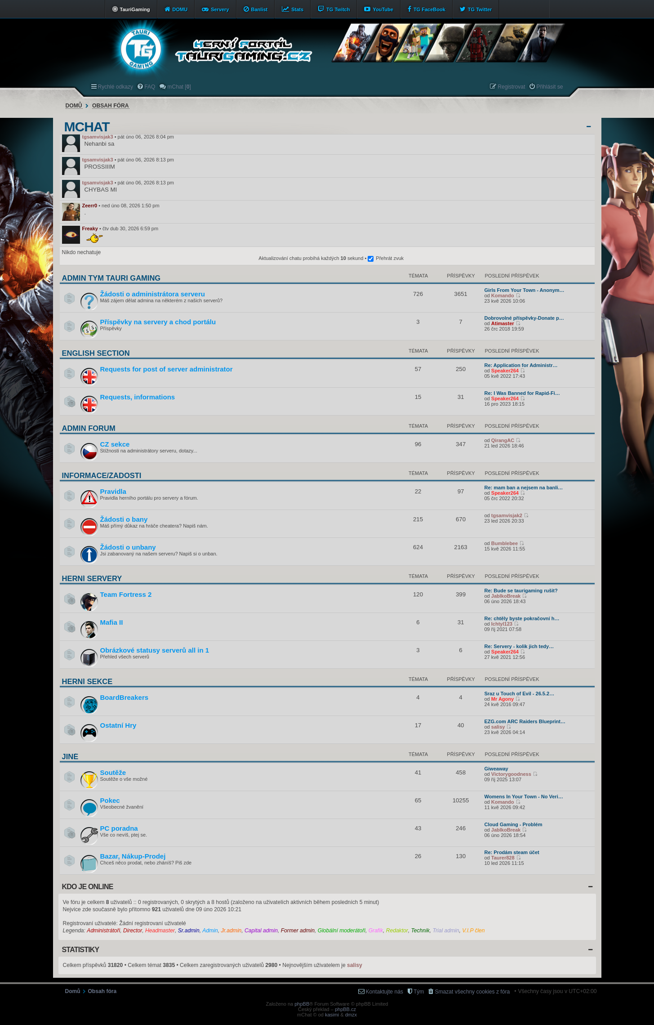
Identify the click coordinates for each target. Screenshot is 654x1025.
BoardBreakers (124, 697)
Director (132, 930)
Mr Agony (502, 699)
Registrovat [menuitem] (511, 87)
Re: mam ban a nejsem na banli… (524, 487)
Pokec (110, 800)
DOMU (180, 9)
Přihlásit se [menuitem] (549, 87)
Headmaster (160, 930)
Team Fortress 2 (126, 594)
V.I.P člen (473, 930)
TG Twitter (480, 9)
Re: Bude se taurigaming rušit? (521, 590)
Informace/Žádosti (102, 475)
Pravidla (113, 491)
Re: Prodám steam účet (512, 852)
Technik (420, 930)
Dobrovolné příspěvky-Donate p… (524, 318)
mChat (87, 127)
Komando (502, 295)
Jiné (70, 756)
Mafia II (111, 622)
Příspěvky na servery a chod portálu (158, 322)
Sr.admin (189, 930)
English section (96, 353)
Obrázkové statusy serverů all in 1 (154, 650)
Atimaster (502, 323)
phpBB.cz (345, 1009)
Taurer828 (503, 857)
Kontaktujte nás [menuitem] (384, 992)
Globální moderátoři (341, 930)
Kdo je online (87, 887)
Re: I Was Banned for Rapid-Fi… (522, 393)
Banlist (259, 9)
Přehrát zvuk (390, 258)
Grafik (376, 930)
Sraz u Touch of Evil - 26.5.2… (520, 693)
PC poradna (119, 828)
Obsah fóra (110, 106)
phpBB (301, 1004)
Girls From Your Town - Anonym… (525, 290)
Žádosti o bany (124, 519)
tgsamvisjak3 (97, 136)
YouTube (383, 9)
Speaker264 (505, 370)
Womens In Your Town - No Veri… (524, 796)
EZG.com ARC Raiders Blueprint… (525, 721)
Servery (220, 9)
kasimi (332, 1014)
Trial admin (446, 930)
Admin (210, 930)
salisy (498, 727)
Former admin (298, 930)
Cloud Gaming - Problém (514, 824)
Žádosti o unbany (128, 547)
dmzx (351, 1014)
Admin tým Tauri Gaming (111, 278)
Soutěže (113, 772)
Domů (74, 106)
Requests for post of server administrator (166, 369)
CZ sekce (115, 444)
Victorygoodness (511, 774)
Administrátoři (103, 930)
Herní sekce (87, 681)
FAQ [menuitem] (149, 87)
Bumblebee (504, 543)
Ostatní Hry (118, 725)
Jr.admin (231, 930)
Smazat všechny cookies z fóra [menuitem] (472, 992)
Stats (297, 9)
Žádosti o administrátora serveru (152, 294)
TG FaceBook (429, 9)
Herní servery (92, 578)
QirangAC (502, 440)
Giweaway (496, 768)
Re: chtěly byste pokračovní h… (522, 618)
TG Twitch (338, 9)
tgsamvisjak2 (506, 515)
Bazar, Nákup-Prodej (133, 856)
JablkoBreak (506, 596)
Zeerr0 (90, 205)
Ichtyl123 (501, 624)
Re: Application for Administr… (521, 365)
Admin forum (89, 428)
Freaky (90, 228)
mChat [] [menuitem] (179, 87)
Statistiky (80, 949)
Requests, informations (137, 397)
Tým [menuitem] (419, 992)
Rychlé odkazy (115, 87)
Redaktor (397, 930)
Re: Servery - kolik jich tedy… (519, 646)
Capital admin (261, 930)
